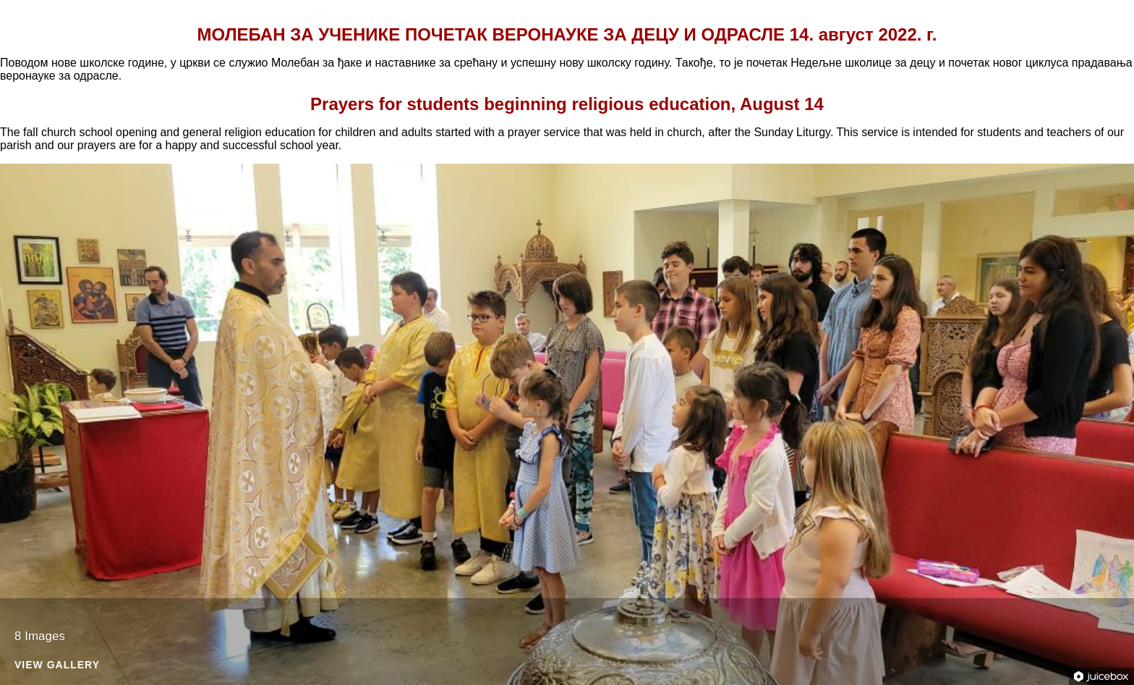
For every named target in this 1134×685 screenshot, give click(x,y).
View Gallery (57, 665)
